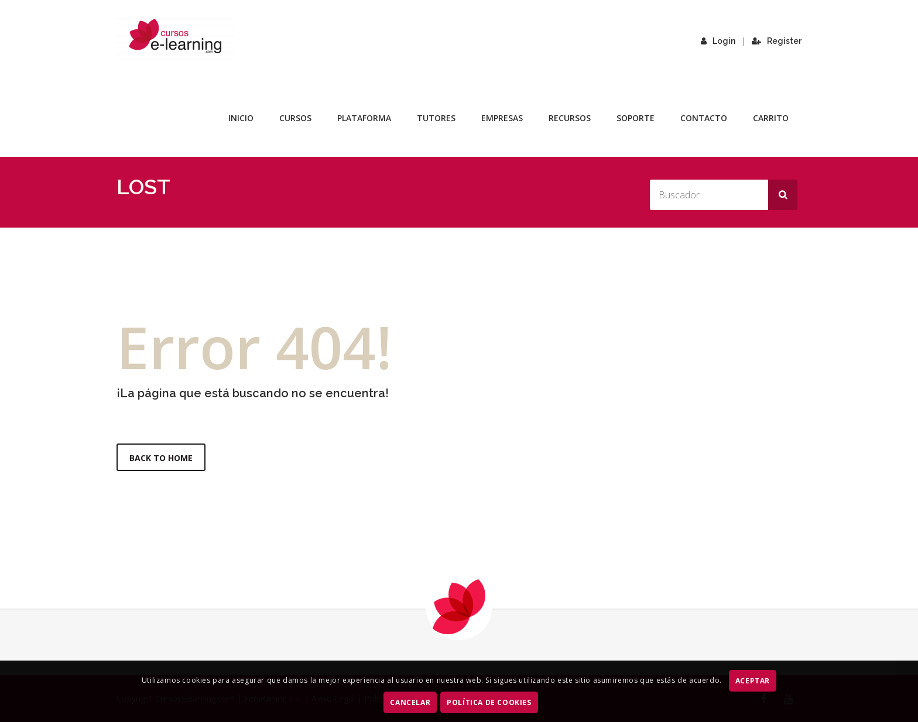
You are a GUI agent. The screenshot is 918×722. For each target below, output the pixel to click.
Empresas (502, 117)
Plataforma (364, 117)
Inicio (241, 117)
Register (776, 41)
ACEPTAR (752, 681)
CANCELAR (410, 702)
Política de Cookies (489, 702)
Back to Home (161, 457)
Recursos (570, 117)
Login (718, 41)
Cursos (295, 117)
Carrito (771, 117)
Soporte (635, 117)
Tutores (436, 117)
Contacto (703, 117)
